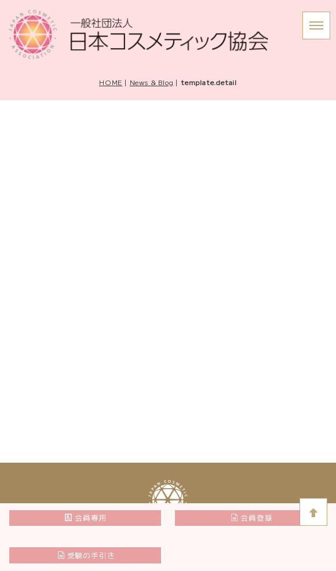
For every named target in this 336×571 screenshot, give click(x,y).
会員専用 (86, 517)
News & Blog (152, 82)
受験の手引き (86, 555)
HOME (110, 82)
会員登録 (251, 517)
